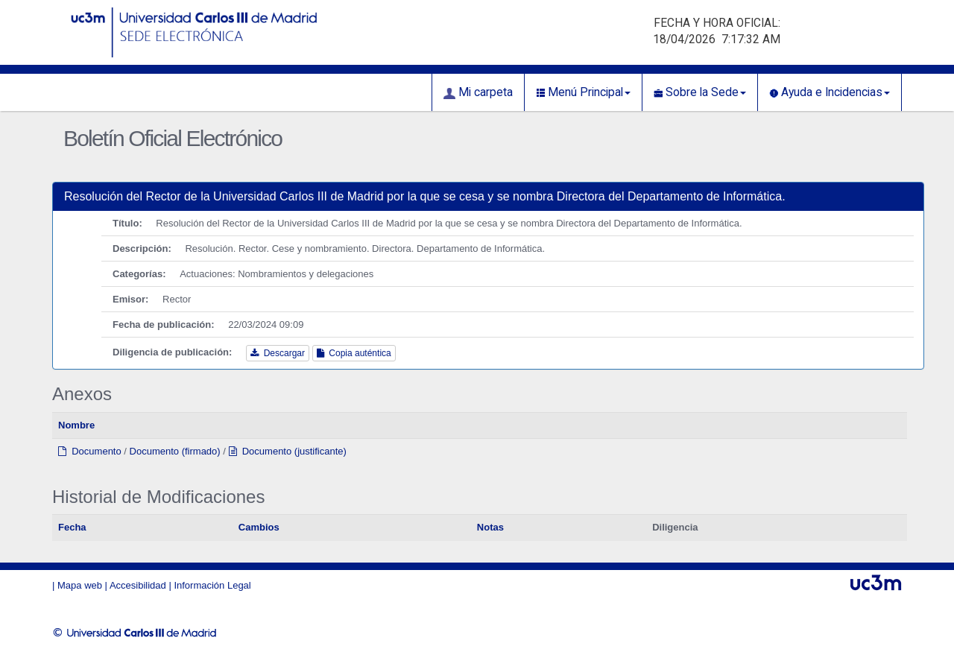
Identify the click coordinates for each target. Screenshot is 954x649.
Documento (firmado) (175, 451)
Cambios (258, 527)
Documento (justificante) (288, 451)
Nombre (76, 425)
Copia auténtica (354, 353)
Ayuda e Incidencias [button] (829, 92)
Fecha (72, 527)
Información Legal (212, 585)
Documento (89, 451)
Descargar (277, 353)
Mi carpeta (478, 92)
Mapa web (79, 585)
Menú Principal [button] (583, 92)
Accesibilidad (138, 585)
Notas (490, 527)
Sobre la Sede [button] (700, 92)
